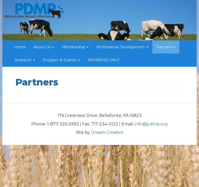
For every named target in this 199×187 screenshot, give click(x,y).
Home (20, 47)
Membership (75, 47)
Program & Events (61, 60)
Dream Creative (107, 132)
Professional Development (122, 47)
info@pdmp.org (151, 124)
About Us (44, 47)
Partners (165, 47)
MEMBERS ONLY (104, 60)
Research (24, 60)
